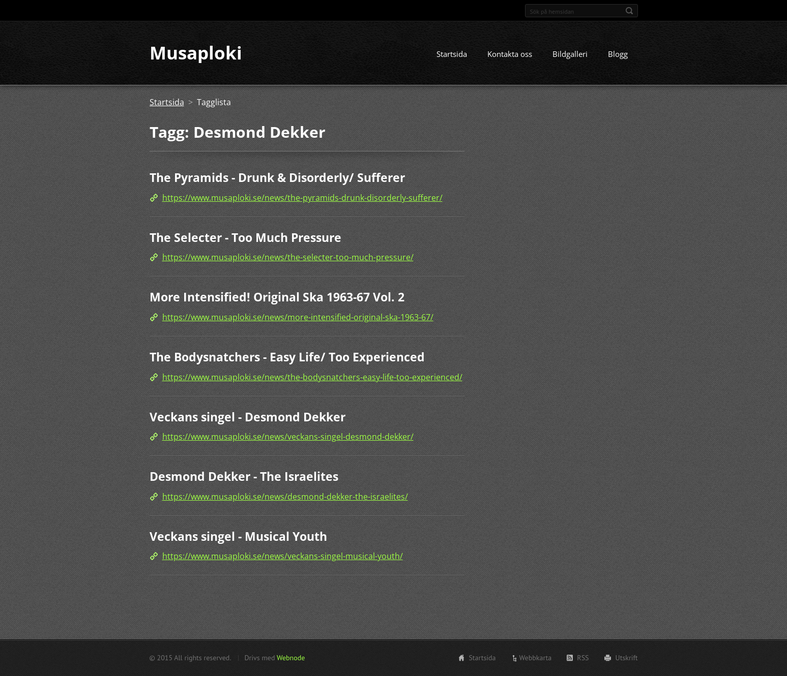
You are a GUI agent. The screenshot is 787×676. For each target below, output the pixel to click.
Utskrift (627, 657)
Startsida (451, 54)
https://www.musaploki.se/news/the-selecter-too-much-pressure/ (288, 257)
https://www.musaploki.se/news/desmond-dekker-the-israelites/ (285, 496)
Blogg (618, 54)
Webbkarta (535, 657)
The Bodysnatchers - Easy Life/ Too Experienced (287, 357)
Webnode (291, 657)
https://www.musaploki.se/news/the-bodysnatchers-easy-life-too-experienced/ (312, 377)
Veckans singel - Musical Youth (238, 536)
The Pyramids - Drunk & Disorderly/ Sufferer (277, 178)
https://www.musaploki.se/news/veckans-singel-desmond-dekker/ (288, 436)
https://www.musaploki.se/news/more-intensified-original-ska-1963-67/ (297, 317)
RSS (583, 657)
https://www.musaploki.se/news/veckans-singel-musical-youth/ (282, 556)
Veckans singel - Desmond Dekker (247, 417)
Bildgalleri (570, 54)
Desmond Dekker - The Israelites (244, 476)
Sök (629, 10)
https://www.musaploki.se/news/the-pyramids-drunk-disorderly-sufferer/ (302, 197)
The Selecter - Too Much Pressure (245, 237)
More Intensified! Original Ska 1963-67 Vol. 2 (277, 297)
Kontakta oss (509, 54)
